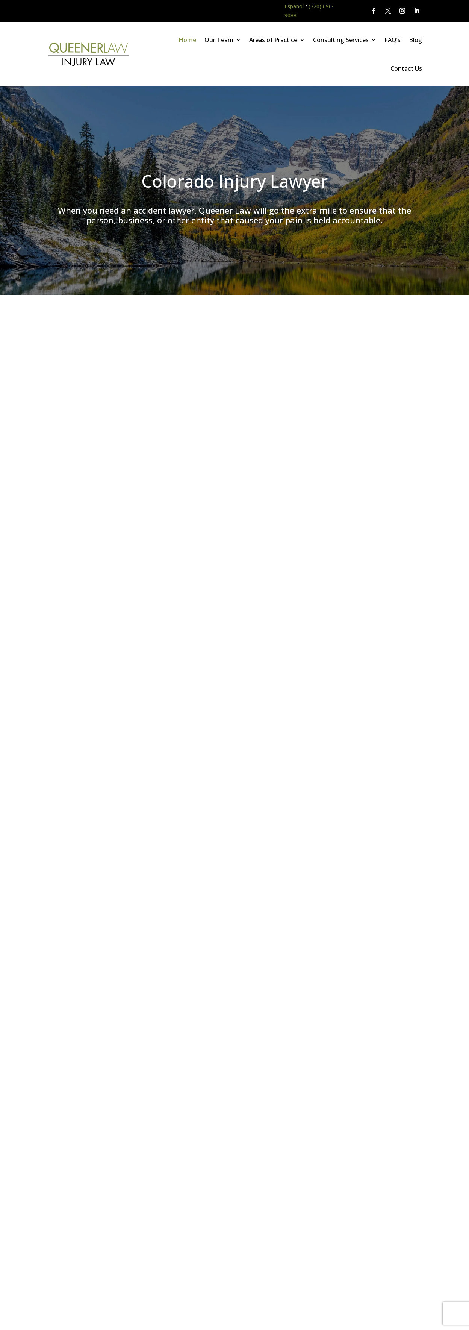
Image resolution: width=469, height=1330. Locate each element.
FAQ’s (392, 40)
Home (187, 40)
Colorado (321, 597)
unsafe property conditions (286, 401)
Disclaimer (147, 1291)
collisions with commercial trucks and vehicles (316, 392)
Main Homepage (34, 1291)
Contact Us (406, 68)
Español (294, 6)
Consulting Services (341, 40)
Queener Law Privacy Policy (94, 1291)
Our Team (218, 40)
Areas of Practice (273, 40)
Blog (415, 40)
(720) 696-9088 (99, 998)
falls (245, 401)
